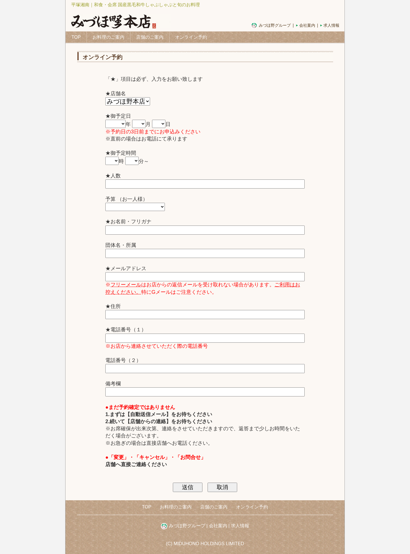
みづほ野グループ (275, 25)
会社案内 (307, 25)
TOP (76, 37)
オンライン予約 (191, 37)
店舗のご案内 (149, 37)
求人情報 (331, 25)
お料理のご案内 (108, 37)
